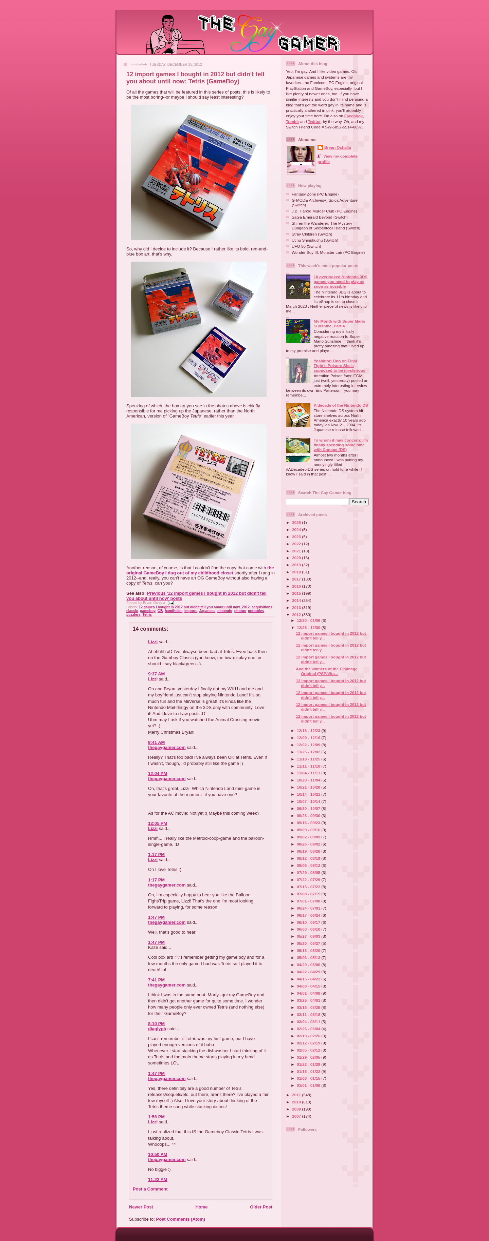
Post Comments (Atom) (180, 1219)
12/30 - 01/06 (309, 620)
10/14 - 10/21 (309, 794)
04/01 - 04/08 (309, 993)
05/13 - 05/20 (309, 950)
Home (201, 1206)
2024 (297, 529)
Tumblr (292, 121)
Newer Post (141, 1206)
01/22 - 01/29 (309, 1064)
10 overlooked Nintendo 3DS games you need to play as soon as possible (340, 281)
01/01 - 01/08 (309, 1085)
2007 (297, 1116)
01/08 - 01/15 (309, 1078)
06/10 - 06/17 (309, 922)
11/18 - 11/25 (309, 759)
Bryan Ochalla (337, 147)
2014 (297, 600)
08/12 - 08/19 (309, 858)
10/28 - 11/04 (309, 780)
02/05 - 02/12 (309, 1050)
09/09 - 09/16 (309, 830)
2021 (297, 551)
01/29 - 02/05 (309, 1057)
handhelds (173, 611)
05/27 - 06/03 (309, 936)
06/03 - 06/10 (309, 929)
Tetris (147, 614)
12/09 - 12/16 (309, 737)
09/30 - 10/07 (309, 808)
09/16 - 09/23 (309, 822)
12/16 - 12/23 (309, 730)
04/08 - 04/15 (309, 986)
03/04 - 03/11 (309, 1021)
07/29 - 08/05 (309, 872)
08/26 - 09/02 (309, 844)
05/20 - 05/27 (309, 943)
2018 (297, 572)
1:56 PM (156, 1116)
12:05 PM (157, 823)
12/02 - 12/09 (309, 744)
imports (190, 611)
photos (240, 611)
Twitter (314, 121)
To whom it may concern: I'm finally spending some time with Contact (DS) (341, 445)
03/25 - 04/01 (309, 1000)
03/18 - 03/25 (309, 1007)
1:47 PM (156, 917)
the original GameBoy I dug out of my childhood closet (200, 570)
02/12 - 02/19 (309, 1043)
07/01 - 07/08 (309, 901)
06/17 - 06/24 (309, 915)
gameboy (148, 611)
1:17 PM (156, 854)
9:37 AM (156, 673)
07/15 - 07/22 (309, 886)
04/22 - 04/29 (309, 972)
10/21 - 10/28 (309, 787)
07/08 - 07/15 (309, 894)
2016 (297, 586)
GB (160, 611)
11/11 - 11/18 (309, 766)
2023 (297, 536)
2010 (297, 1102)
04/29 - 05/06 (309, 964)
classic (132, 611)
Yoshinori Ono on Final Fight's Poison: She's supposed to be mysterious (339, 365)
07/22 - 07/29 (309, 879)
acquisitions (262, 607)
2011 (297, 1095)
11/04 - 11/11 (309, 773)
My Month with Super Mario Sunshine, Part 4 (339, 323)
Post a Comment (150, 1189)
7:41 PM (156, 979)
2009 (297, 1109)
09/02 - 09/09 (309, 837)
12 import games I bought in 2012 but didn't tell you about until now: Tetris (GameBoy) (195, 78)
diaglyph (157, 1028)
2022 (297, 544)
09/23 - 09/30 (309, 815)
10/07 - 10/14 (309, 801)
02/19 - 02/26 (309, 1036)
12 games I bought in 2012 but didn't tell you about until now (189, 607)
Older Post (261, 1206)
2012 (246, 607)
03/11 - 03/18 (309, 1014)
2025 (297, 522)
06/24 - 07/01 (309, 908)
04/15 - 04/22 (309, 979)
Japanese (207, 611)
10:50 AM (157, 1154)
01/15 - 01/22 (309, 1071)
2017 (297, 579)
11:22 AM (157, 1179)
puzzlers (133, 614)
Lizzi (153, 641)
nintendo (224, 611)
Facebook (353, 116)
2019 (297, 565)
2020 (297, 557)
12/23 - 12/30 (309, 627)
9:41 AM (156, 742)
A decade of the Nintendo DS (341, 405)
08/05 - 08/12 (309, 865)
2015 (297, 593)
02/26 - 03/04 (309, 1028)
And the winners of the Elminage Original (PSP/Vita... (326, 671)
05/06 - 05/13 (309, 957)
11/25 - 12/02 (309, 752)
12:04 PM (157, 773)
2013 (297, 607)
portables (256, 611)
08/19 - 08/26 (309, 851)
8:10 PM (156, 1023)
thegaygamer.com (167, 747)
